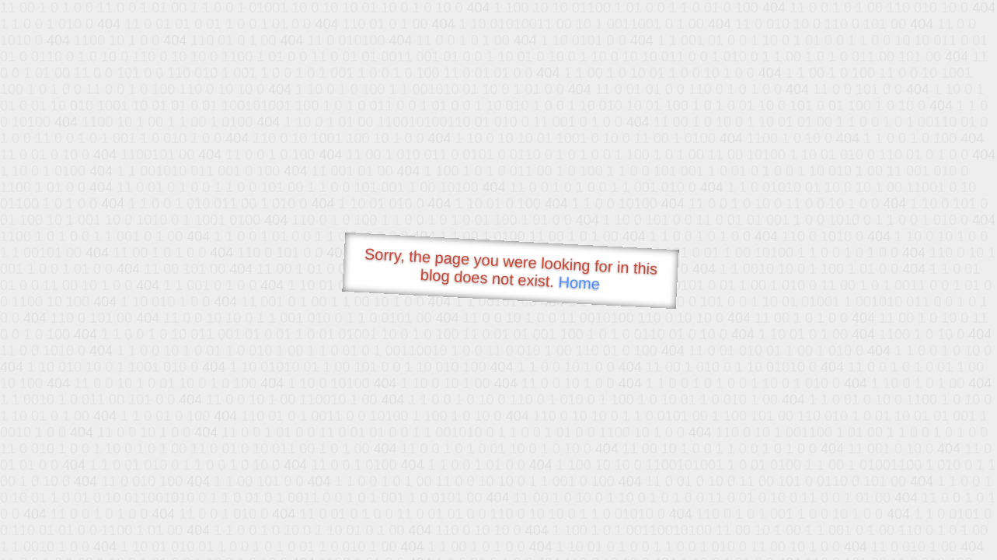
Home (579, 282)
